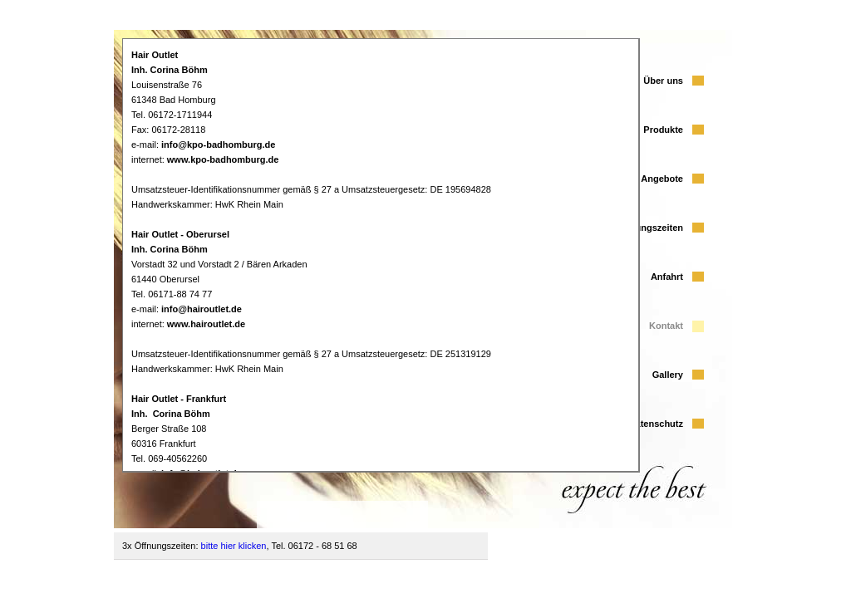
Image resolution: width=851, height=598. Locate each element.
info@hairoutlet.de (201, 309)
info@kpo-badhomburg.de (218, 145)
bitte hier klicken (234, 546)
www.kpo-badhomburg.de (223, 159)
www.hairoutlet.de (206, 324)
